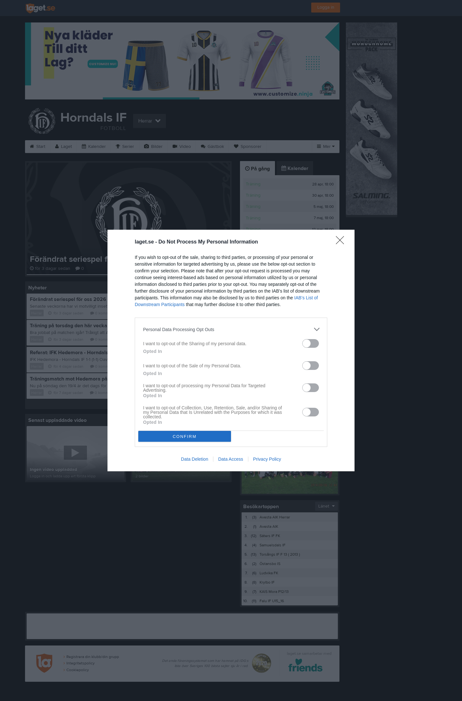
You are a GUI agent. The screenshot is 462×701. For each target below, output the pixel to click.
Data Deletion (194, 459)
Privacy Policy (267, 459)
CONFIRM (185, 436)
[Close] (342, 242)
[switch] (310, 343)
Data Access (230, 459)
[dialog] (231, 350)
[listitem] (231, 329)
